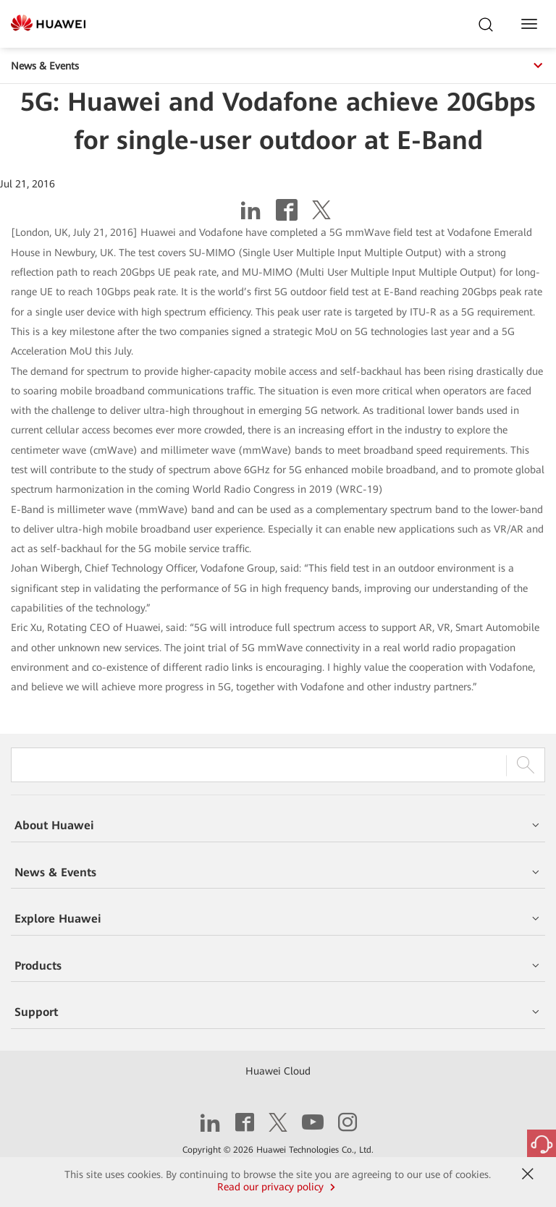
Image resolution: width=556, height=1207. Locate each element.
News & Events (278, 66)
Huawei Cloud (278, 1071)
